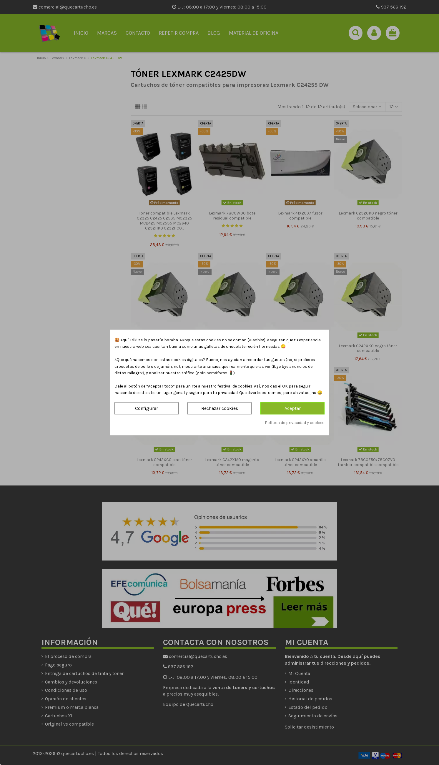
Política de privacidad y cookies (295, 422)
